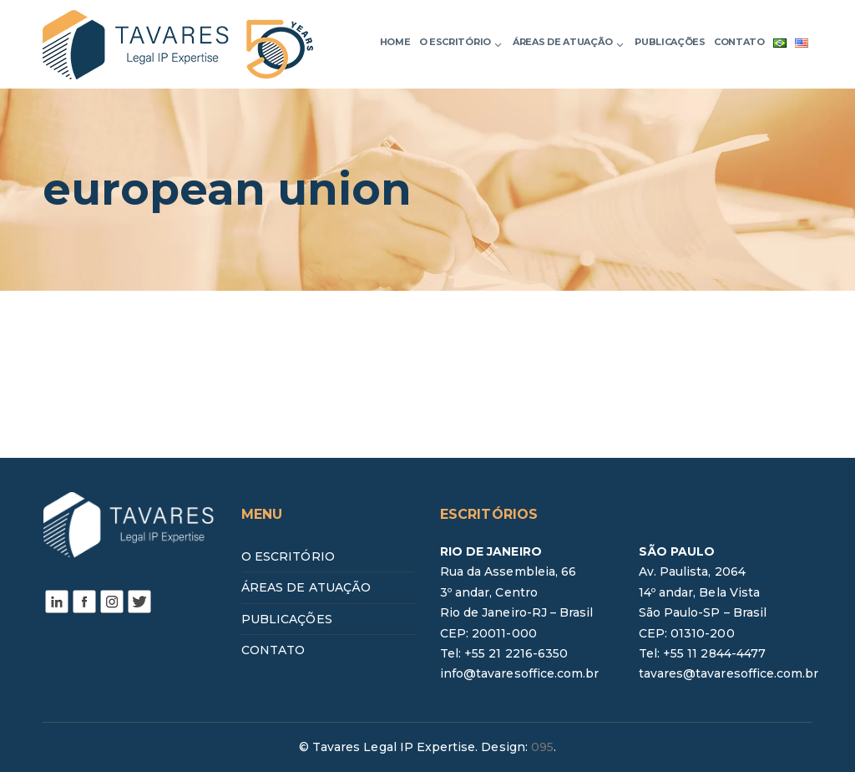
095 (542, 746)
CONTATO (273, 650)
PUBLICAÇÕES (286, 619)
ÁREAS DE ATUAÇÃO (306, 587)
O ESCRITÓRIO (288, 556)
